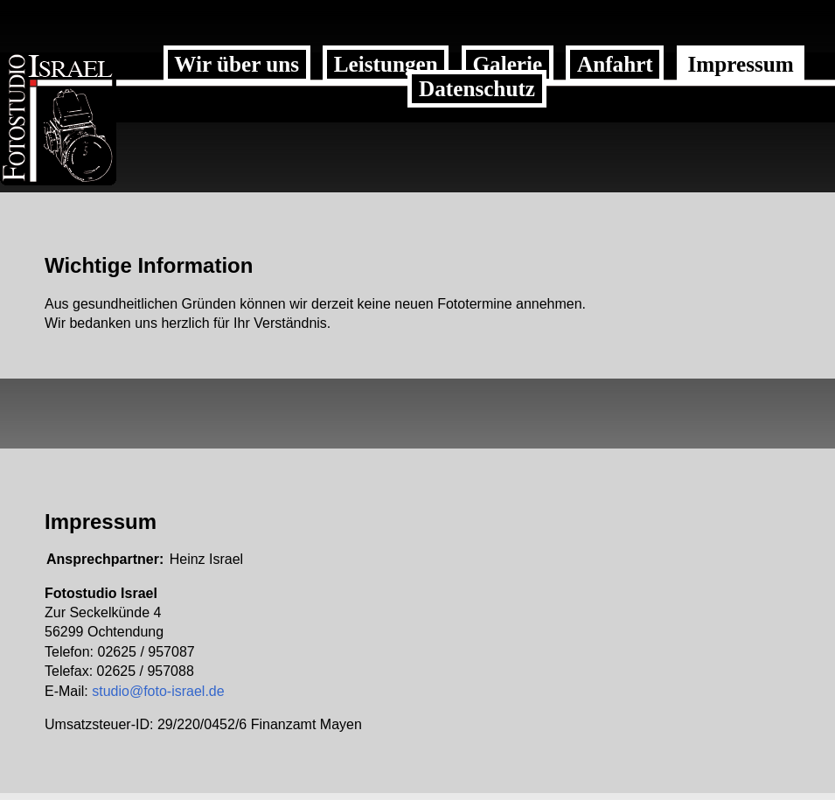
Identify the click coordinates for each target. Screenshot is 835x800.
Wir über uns (236, 64)
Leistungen (386, 64)
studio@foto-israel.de (158, 691)
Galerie (507, 64)
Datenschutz (477, 89)
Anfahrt (615, 64)
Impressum (740, 64)
